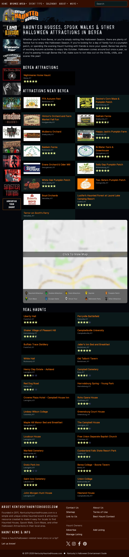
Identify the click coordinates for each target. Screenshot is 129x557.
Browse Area (17, 3)
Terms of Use (100, 512)
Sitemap (70, 512)
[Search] (111, 3)
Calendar (51, 3)
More (73, 3)
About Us (98, 507)
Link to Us (71, 516)
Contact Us (72, 507)
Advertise (71, 530)
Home (4, 3)
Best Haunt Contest (104, 516)
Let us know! (8, 543)
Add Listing (99, 530)
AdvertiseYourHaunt (12, 204)
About (62, 3)
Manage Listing (74, 534)
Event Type (35, 3)
